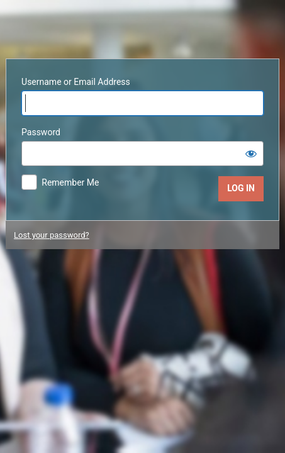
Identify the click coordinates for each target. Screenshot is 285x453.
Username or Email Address (75, 82)
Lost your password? (51, 235)
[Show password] (251, 153)
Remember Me (70, 182)
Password (40, 132)
